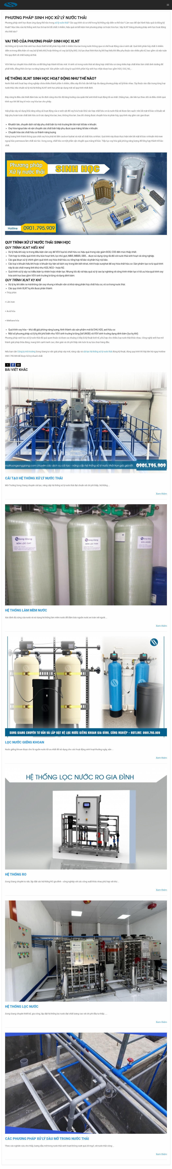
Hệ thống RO (15, 874)
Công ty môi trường (26, 351)
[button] (7, 365)
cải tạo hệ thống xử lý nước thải (97, 351)
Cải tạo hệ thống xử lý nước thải (34, 478)
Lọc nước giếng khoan (24, 742)
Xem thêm (161, 493)
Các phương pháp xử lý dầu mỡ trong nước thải (47, 1139)
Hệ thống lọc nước (21, 1007)
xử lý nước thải (61, 22)
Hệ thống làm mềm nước (26, 610)
